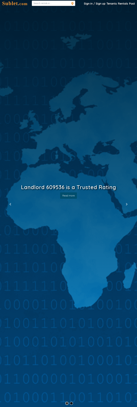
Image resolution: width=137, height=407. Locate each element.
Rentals (123, 3)
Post (132, 3)
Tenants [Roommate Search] (111, 3)
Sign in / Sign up (94, 3)
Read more (68, 195)
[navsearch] (53, 3)
